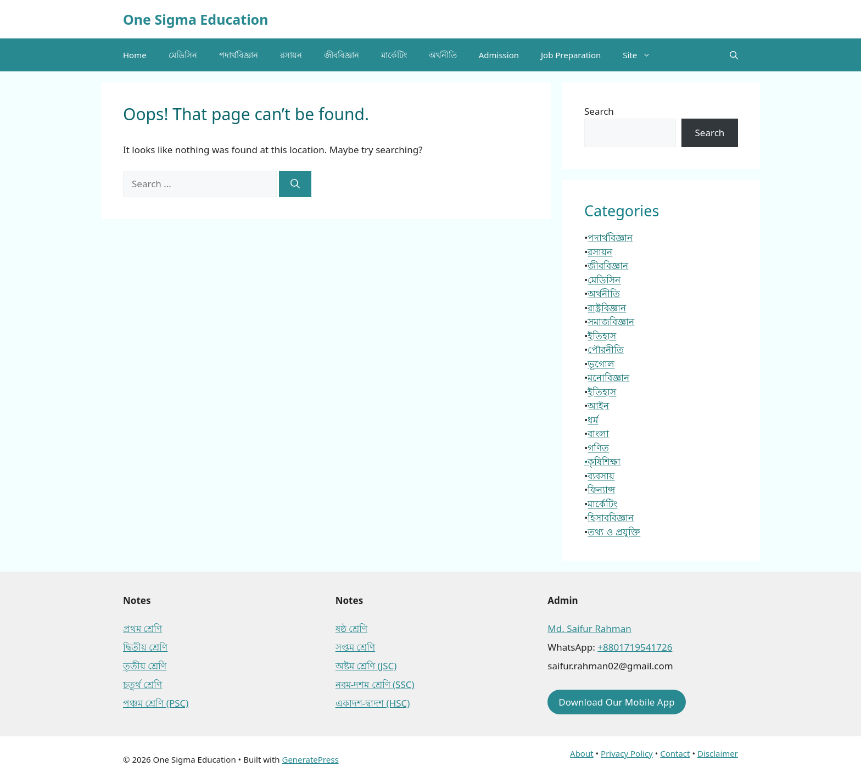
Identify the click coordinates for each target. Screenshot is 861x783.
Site (642, 54)
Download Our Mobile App (616, 702)
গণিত (598, 447)
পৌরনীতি (606, 349)
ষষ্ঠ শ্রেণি (351, 628)
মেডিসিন (183, 54)
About (582, 753)
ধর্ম (593, 419)
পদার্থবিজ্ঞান (238, 54)
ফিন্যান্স (601, 489)
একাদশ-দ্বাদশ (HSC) (373, 703)
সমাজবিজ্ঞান (611, 321)
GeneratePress (310, 759)
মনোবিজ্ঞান (608, 377)
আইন (598, 405)
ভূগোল (601, 363)
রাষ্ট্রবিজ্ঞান (607, 307)
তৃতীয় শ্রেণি (144, 665)
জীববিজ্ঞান (341, 54)
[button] (734, 54)
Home (135, 54)
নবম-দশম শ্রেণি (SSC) (375, 684)
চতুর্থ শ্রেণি (142, 684)
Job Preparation (571, 54)
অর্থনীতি (443, 54)
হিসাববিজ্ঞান (611, 517)
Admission (499, 54)
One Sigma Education (195, 19)
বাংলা (598, 433)
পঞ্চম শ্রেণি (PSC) (155, 703)
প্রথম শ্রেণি (142, 628)
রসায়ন (291, 54)
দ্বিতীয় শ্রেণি (145, 647)
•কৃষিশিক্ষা (602, 461)
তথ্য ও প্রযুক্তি (614, 531)
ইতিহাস (602, 335)
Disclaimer (717, 753)
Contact (675, 753)
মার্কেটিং (394, 54)
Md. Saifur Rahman (589, 628)
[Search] (295, 184)
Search (599, 111)
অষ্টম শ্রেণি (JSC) (366, 665)
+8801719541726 (634, 647)
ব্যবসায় (601, 475)
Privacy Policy (627, 753)
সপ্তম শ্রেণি (355, 647)
